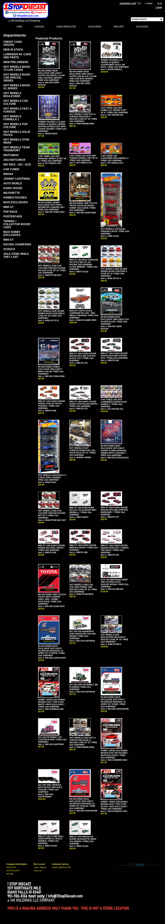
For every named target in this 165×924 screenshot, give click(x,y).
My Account (142, 26)
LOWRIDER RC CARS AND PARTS (17, 56)
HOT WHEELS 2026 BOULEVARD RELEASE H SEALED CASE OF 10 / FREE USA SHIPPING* (114, 638)
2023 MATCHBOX (14, 159)
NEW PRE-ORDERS (15, 62)
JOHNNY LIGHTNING (16, 178)
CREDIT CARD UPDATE (12, 43)
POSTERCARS (12, 216)
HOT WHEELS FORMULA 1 (12, 118)
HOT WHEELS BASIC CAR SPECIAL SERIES (16, 77)
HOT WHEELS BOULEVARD (12, 95)
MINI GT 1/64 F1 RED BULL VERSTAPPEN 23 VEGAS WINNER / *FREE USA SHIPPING (51, 840)
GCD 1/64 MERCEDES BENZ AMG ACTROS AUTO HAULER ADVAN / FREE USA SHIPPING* (114, 583)
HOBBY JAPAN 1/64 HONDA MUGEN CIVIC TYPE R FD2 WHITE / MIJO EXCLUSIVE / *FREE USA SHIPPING (51, 703)
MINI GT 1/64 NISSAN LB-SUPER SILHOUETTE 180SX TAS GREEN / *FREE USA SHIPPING (82, 840)
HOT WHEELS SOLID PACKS (16, 133)
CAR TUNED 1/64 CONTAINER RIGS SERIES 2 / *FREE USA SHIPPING (115, 158)
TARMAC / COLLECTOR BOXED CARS (16, 224)
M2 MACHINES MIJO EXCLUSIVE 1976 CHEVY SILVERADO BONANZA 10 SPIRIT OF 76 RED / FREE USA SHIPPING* (113, 702)
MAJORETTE (11, 192)
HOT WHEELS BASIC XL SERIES (16, 87)
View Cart (118, 26)
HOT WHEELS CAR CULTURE (15, 102)
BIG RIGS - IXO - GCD (17, 164)
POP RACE (10, 211)
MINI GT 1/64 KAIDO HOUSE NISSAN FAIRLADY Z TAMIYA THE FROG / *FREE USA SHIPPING (115, 549)
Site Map (9, 874)
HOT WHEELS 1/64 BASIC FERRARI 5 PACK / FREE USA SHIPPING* (115, 231)
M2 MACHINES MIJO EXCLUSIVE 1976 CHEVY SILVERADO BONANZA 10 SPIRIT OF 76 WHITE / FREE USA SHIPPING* (51, 651)
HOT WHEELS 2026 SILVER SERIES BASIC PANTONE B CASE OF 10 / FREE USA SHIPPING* (51, 314)
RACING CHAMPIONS (17, 244)
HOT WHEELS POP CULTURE (15, 126)
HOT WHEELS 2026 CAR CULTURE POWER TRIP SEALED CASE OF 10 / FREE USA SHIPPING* (83, 588)
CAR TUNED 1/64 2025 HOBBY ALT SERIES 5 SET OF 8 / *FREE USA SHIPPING (114, 110)
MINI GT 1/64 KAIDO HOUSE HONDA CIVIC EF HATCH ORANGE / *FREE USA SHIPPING (51, 405)
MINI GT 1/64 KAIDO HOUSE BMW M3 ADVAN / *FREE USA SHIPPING (83, 547)
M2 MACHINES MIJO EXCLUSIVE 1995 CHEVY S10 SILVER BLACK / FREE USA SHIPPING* (115, 320)
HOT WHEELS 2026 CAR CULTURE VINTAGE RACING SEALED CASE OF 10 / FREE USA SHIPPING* (52, 269)
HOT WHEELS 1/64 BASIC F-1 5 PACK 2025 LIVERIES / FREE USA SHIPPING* (52, 477)
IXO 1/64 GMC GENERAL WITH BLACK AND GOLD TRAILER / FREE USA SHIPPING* (50, 788)
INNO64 (8, 174)
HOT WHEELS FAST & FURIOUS (17, 110)
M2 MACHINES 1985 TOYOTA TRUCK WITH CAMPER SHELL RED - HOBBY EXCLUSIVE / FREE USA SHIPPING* (52, 599)
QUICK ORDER (94, 26)
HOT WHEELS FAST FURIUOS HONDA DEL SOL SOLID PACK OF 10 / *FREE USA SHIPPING (82, 451)
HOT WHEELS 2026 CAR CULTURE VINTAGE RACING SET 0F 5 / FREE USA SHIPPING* (51, 514)
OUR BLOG (39, 26)
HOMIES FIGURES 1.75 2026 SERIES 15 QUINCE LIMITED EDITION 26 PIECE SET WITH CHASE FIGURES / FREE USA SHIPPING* (52, 126)
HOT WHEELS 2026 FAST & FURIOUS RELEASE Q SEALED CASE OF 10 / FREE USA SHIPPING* (83, 741)
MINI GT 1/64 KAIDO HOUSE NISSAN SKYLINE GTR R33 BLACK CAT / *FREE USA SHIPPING (82, 357)
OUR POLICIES (12, 871)
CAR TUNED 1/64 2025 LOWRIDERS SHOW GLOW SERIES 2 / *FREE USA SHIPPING (114, 403)
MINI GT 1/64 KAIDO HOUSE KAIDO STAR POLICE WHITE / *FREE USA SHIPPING (83, 403)
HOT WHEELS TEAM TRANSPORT (16, 149)
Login (159, 7)
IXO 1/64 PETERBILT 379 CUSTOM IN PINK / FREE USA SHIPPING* (52, 739)
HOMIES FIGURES (15, 197)
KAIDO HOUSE (12, 188)
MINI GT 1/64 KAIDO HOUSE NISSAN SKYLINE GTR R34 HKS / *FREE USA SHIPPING (114, 355)
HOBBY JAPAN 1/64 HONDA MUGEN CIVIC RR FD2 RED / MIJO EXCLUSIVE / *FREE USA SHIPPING (114, 754)
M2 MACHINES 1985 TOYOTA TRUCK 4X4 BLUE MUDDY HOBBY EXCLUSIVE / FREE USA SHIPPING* (83, 206)
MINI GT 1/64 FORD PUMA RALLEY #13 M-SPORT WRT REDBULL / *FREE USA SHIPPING (82, 511)
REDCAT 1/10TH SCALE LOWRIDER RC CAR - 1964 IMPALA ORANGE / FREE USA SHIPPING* (83, 314)
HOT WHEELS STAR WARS (16, 141)
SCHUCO (9, 249)
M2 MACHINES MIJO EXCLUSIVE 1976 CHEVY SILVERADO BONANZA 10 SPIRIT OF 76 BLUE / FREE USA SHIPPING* (82, 804)
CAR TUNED (11, 169)
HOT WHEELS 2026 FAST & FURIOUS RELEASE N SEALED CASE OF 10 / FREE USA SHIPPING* (83, 118)
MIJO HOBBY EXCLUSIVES (11, 233)
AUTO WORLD (12, 183)
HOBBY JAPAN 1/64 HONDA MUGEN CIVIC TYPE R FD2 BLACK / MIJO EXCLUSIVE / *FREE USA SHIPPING (114, 805)
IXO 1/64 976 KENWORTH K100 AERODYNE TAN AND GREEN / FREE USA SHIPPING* (82, 635)
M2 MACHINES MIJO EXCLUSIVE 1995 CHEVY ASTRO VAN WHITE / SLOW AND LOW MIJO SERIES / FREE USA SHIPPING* (51, 75)
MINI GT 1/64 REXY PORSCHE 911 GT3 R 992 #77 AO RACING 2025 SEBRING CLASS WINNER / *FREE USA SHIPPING (83, 264)
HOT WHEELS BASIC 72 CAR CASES (16, 68)
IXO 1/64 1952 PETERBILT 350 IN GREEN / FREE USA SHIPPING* (83, 687)
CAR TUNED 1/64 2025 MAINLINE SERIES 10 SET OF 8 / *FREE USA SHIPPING (52, 158)
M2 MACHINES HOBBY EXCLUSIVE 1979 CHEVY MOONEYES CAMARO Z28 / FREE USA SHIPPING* (51, 206)
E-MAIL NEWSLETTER (66, 26)
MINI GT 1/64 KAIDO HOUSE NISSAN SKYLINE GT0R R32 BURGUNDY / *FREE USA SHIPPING (114, 511)
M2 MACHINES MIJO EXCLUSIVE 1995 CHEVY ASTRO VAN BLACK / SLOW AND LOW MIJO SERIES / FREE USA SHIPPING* (82, 76)
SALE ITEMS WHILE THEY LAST (16, 255)
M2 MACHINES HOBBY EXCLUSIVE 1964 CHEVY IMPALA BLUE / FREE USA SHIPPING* (50, 370)
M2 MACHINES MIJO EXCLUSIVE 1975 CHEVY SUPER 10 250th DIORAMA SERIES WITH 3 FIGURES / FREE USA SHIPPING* (113, 451)
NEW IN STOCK (13, 49)
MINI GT (8, 207)
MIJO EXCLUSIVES (15, 202)
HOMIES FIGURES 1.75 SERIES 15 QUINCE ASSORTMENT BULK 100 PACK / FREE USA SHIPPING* (115, 63)
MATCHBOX (11, 155)
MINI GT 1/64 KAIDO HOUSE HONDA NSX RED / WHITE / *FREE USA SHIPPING (51, 547)
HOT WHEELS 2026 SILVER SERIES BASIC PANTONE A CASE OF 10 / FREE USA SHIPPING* (114, 272)
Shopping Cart (128, 3)
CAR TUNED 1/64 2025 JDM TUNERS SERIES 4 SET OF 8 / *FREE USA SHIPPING (83, 158)
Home (19, 26)
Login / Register (40, 867)
